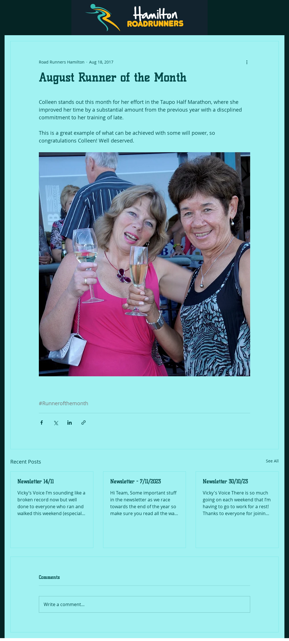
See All (272, 461)
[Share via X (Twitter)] (55, 422)
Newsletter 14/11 (35, 481)
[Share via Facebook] (41, 422)
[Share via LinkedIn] (69, 422)
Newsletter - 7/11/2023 (135, 481)
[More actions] (246, 61)
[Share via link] (83, 422)
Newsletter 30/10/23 (225, 481)
